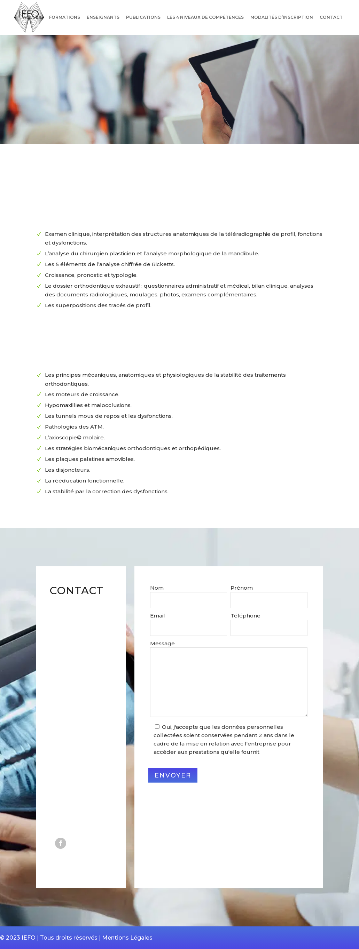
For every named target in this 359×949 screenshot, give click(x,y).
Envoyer (173, 775)
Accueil (32, 17)
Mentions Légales (127, 937)
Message (162, 643)
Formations (64, 17)
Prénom (242, 587)
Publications (143, 17)
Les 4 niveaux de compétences (205, 17)
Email (157, 615)
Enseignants (103, 17)
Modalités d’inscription (281, 17)
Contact (331, 17)
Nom (157, 587)
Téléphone (245, 615)
